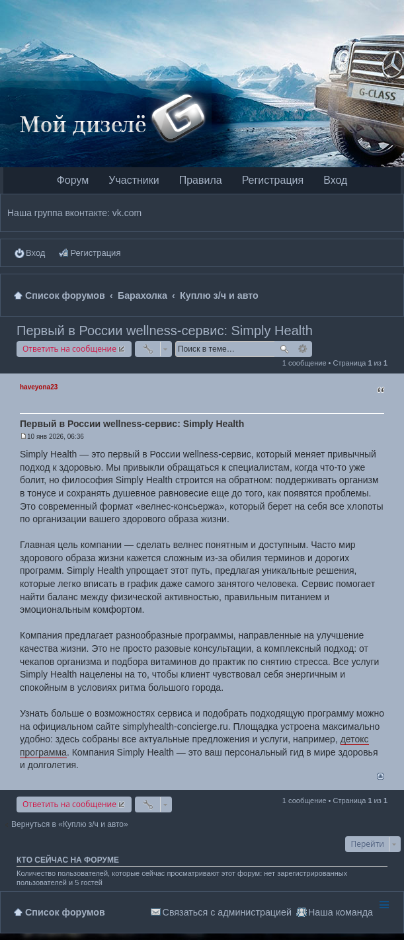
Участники (133, 180)
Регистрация (273, 180)
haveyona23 (39, 387)
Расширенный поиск (303, 349)
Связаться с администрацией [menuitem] (227, 912)
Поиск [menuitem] (391, 295)
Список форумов (65, 912)
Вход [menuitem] (35, 253)
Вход (335, 180)
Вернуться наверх (380, 776)
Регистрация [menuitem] (95, 253)
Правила (200, 180)
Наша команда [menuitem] (340, 912)
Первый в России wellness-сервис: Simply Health (165, 330)
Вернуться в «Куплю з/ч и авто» (69, 824)
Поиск (284, 349)
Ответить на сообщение (69, 348)
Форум (73, 180)
